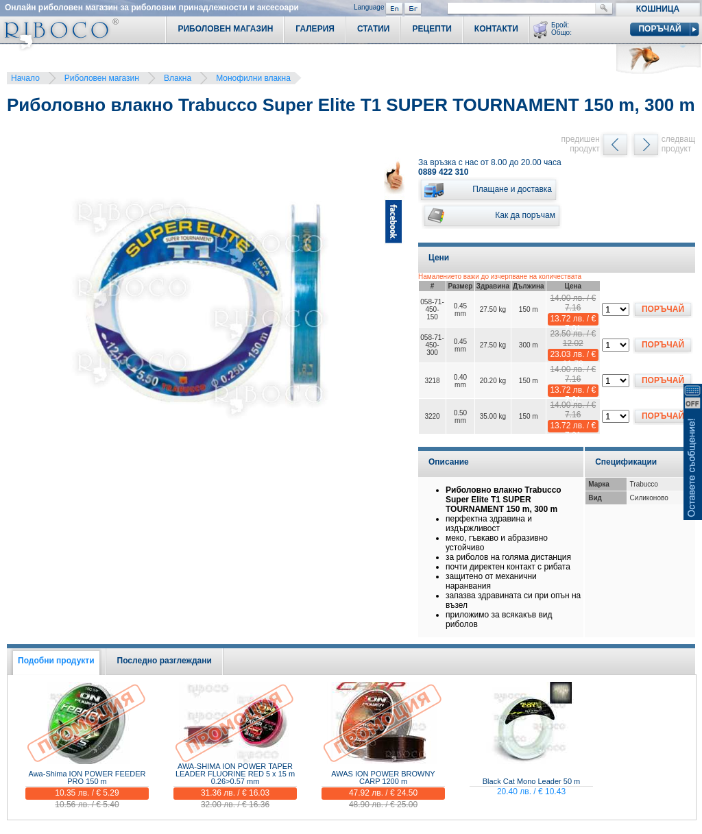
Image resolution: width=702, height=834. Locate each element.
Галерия (315, 29)
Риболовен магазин (101, 78)
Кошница (657, 9)
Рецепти (431, 29)
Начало (25, 78)
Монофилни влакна (253, 78)
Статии (373, 29)
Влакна (177, 78)
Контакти (496, 29)
